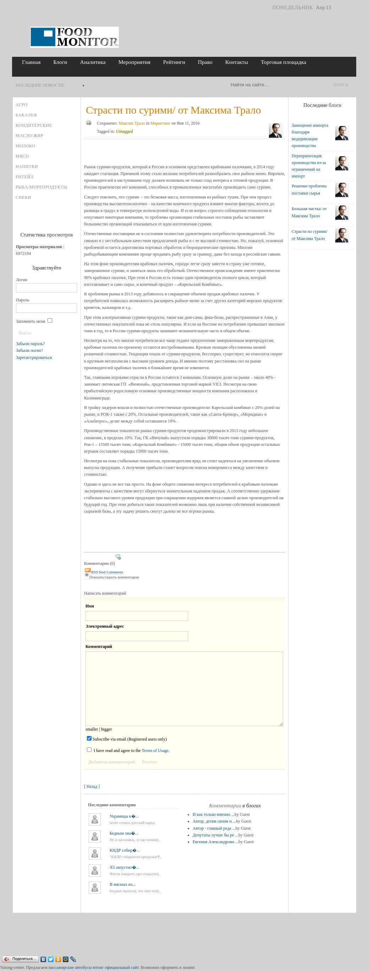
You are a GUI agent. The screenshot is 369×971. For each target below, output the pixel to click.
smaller (92, 729)
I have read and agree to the (128, 750)
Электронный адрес (105, 626)
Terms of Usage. (156, 750)
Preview (150, 761)
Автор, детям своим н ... (214, 821)
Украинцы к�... (124, 816)
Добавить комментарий (111, 761)
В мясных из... (123, 884)
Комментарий (99, 646)
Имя (90, 606)
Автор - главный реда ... (214, 828)
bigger (106, 729)
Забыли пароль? (30, 343)
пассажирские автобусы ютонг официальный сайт (94, 967)
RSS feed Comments (103, 572)
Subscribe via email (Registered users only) (127, 739)
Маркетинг (160, 123)
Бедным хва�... (124, 833)
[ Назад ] (92, 786)
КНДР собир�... (125, 850)
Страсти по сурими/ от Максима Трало (173, 110)
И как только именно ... (214, 814)
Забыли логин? (29, 350)
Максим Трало (132, 123)
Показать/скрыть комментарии (111, 577)
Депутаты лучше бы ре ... (215, 835)
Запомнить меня (34, 321)
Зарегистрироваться (34, 357)
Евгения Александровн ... (215, 841)
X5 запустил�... (124, 867)
